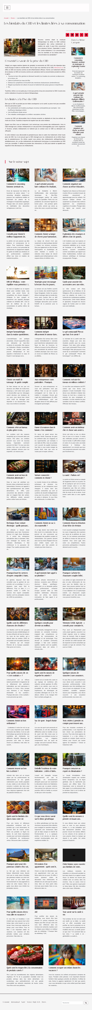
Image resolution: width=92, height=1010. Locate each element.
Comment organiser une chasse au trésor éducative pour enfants (78, 130)
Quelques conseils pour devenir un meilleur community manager (44, 625)
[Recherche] (72, 1003)
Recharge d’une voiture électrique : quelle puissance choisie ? (18, 525)
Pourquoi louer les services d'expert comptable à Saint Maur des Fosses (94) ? (17, 575)
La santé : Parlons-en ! (71, 475)
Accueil (6, 18)
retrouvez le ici (58, 68)
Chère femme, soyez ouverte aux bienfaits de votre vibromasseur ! (74, 867)
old (36, 912)
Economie (6, 1002)
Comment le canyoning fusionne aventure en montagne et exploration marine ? (78, 63)
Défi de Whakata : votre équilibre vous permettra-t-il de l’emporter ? (18, 284)
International (15, 1002)
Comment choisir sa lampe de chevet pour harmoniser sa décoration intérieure (45, 237)
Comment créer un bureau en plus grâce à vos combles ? (17, 430)
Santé (23, 1002)
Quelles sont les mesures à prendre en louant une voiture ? (73, 819)
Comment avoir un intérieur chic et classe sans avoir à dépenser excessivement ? (73, 430)
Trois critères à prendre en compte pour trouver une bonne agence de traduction (74, 723)
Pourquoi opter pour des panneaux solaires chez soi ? (17, 867)
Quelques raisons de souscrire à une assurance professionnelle (73, 675)
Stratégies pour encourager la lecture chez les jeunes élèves (45, 284)
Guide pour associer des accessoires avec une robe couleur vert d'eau (73, 284)
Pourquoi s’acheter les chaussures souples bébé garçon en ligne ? (72, 575)
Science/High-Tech (33, 1002)
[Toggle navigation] (7, 7)
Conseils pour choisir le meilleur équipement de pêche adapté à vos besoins (18, 237)
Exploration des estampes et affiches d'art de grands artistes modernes (74, 237)
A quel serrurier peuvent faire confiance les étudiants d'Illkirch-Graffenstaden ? (78, 97)
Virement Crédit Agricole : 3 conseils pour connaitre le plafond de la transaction (73, 625)
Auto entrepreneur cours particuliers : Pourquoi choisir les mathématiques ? (45, 382)
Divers (13, 18)
